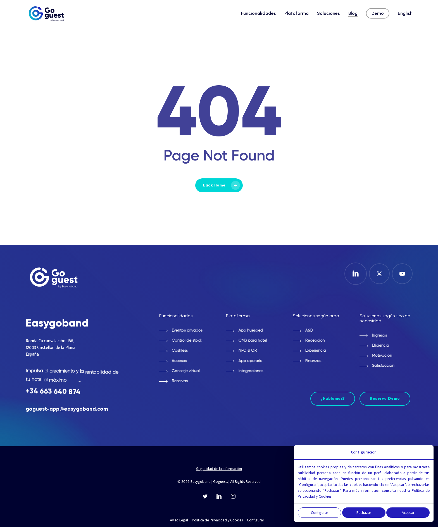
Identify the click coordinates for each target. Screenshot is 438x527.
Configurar (319, 512)
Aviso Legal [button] (179, 520)
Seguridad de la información (219, 468)
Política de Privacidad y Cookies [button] (217, 520)
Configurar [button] (255, 520)
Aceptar (408, 512)
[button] (180, 331)
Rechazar (363, 512)
